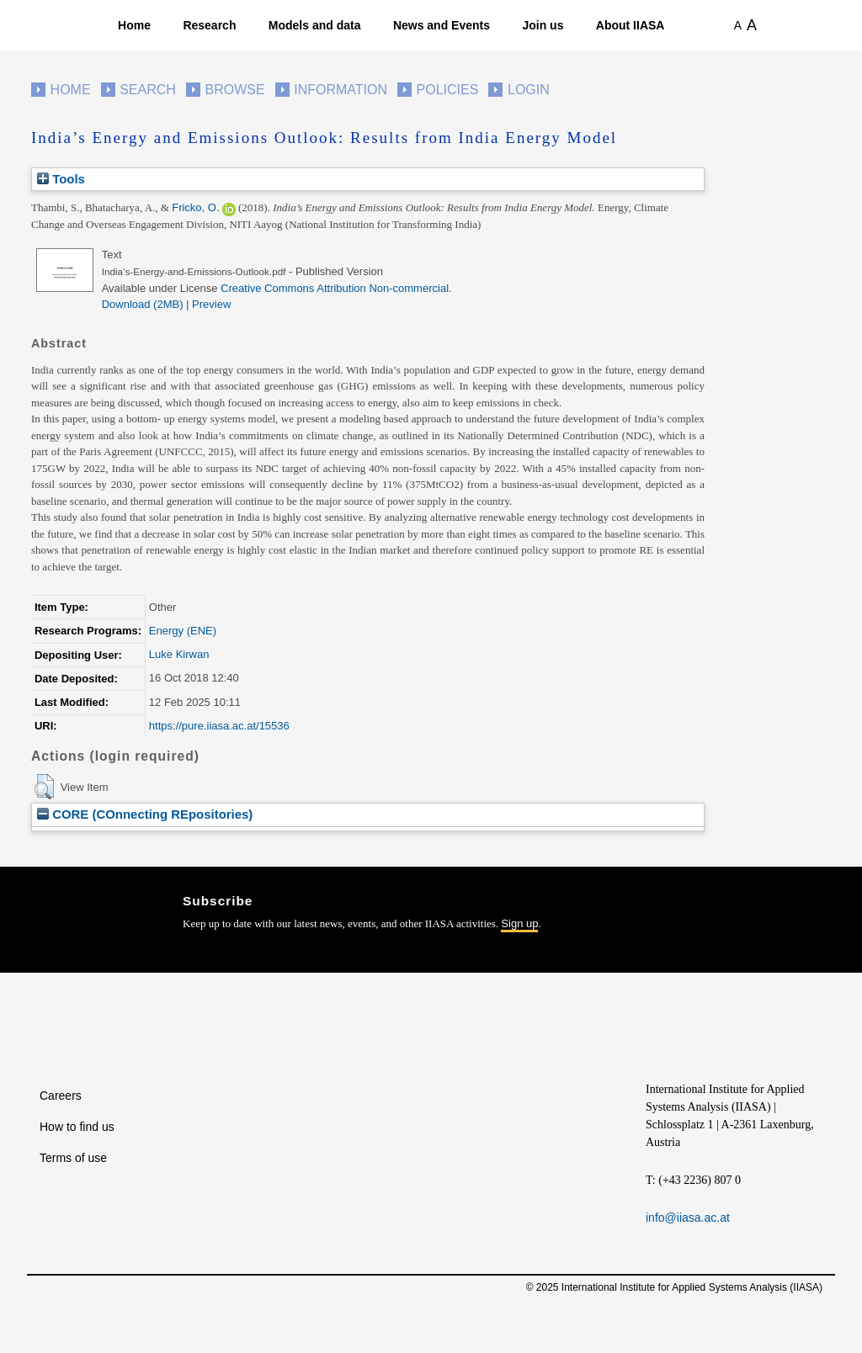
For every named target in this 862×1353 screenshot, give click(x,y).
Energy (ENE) (182, 630)
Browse (234, 89)
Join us (542, 25)
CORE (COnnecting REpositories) (145, 814)
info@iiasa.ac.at (688, 1217)
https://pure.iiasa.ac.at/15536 (219, 725)
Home (134, 25)
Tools (61, 179)
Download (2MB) (143, 304)
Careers (61, 1095)
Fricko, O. (195, 207)
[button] (44, 786)
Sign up (519, 923)
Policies (448, 89)
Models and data (315, 25)
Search (148, 89)
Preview (211, 304)
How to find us (77, 1126)
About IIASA (630, 25)
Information (340, 89)
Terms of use (73, 1158)
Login (529, 89)
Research (209, 25)
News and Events (441, 25)
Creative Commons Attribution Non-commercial (335, 288)
